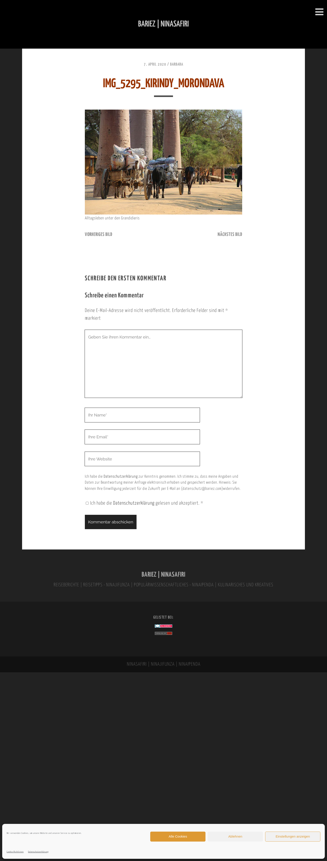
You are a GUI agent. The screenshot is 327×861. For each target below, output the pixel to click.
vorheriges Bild (98, 234)
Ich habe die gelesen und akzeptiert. (144, 503)
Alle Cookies (178, 836)
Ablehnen (235, 836)
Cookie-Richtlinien (15, 852)
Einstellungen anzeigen (293, 836)
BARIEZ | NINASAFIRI (163, 575)
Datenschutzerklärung (38, 852)
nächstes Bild (230, 234)
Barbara (176, 65)
